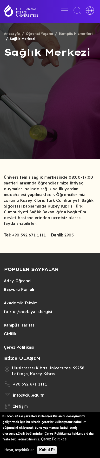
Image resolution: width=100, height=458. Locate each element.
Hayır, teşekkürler (19, 450)
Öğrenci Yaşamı (39, 34)
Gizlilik (10, 333)
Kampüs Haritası (20, 325)
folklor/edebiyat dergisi (28, 311)
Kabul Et (47, 450)
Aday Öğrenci (17, 280)
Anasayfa (12, 34)
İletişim (20, 406)
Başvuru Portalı (19, 289)
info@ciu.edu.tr (28, 395)
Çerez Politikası (19, 347)
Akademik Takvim (21, 303)
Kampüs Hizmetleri (76, 34)
